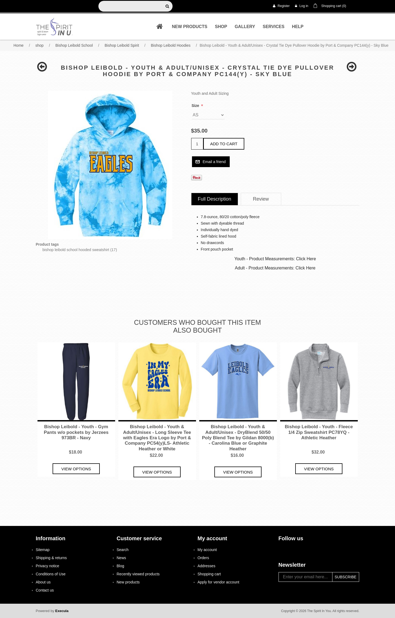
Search (123, 550)
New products (189, 26)
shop (221, 26)
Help (298, 26)
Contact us (45, 590)
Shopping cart (209, 574)
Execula (61, 611)
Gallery (245, 26)
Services (273, 26)
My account (207, 550)
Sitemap (43, 550)
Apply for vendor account (218, 582)
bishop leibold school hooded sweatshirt (76, 250)
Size (196, 105)
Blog (120, 566)
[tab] (214, 199)
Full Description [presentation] (214, 199)
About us (43, 582)
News (121, 558)
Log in (301, 6)
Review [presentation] (261, 199)
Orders (203, 558)
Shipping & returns (51, 558)
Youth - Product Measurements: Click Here (275, 258)
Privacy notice (47, 566)
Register (281, 6)
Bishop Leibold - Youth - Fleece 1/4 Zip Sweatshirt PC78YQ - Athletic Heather (319, 432)
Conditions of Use (51, 574)
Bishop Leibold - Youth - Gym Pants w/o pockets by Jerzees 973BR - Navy (76, 432)
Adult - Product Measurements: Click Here (275, 268)
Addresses (206, 566)
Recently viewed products (138, 574)
